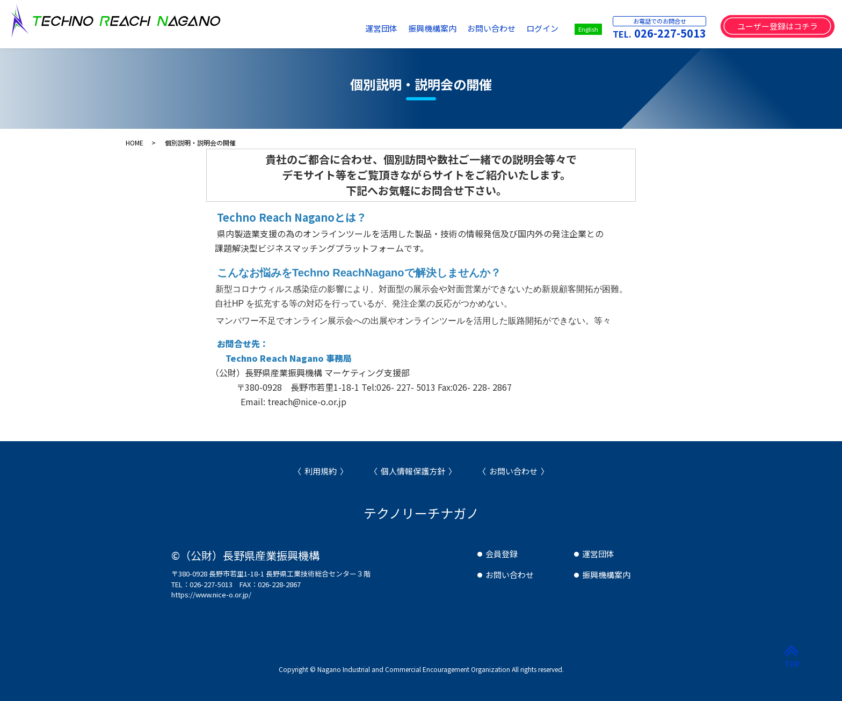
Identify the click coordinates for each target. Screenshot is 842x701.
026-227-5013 (670, 33)
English (588, 29)
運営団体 (381, 28)
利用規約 (320, 471)
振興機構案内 (432, 28)
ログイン (542, 28)
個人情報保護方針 (413, 471)
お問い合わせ (491, 28)
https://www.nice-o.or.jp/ (211, 594)
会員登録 (501, 553)
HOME (134, 142)
